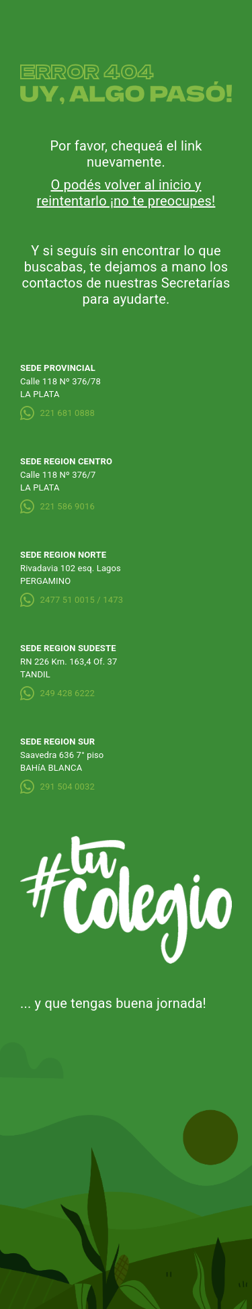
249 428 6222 (57, 693)
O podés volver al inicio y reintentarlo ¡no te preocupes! (126, 193)
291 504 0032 (57, 787)
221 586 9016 (57, 506)
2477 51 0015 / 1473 (71, 600)
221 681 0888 (57, 413)
